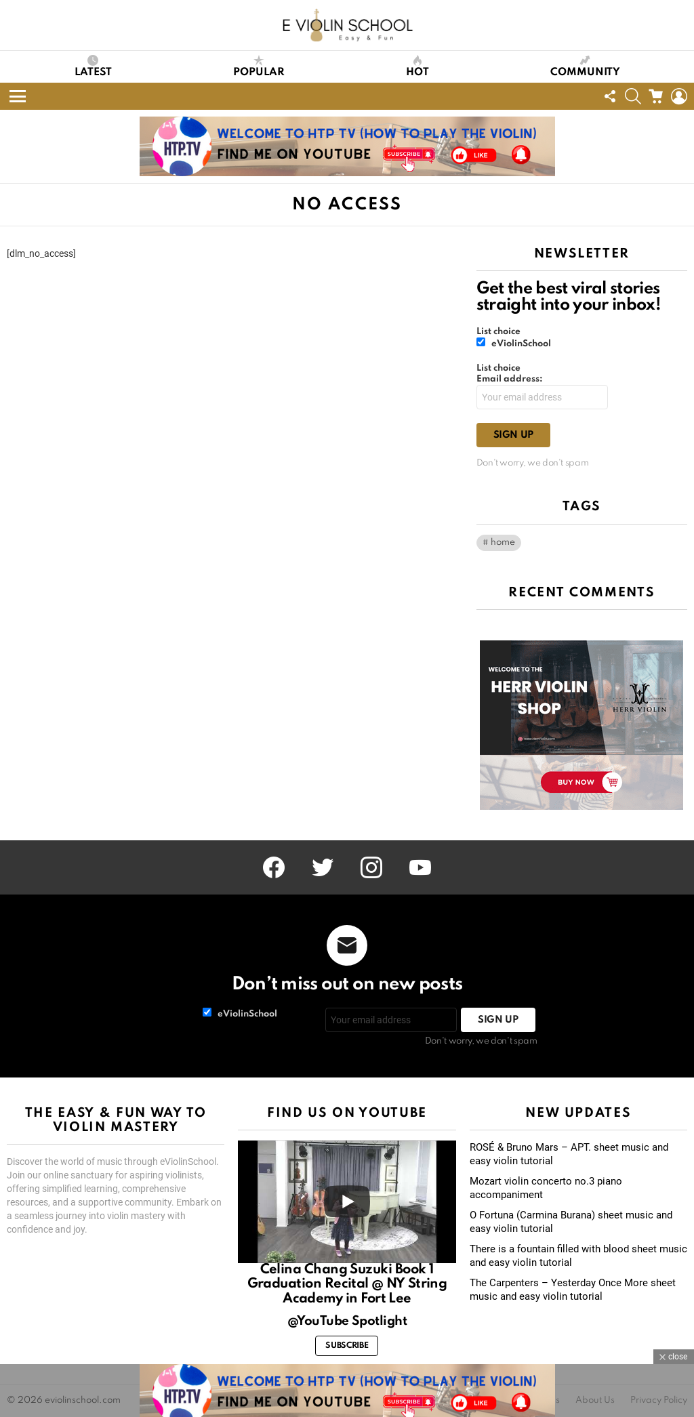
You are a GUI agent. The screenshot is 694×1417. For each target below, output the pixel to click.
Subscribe (346, 1346)
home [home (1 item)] (503, 542)
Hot (417, 66)
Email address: (509, 379)
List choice (498, 331)
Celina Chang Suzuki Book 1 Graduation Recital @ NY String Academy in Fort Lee (347, 1285)
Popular (259, 66)
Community (585, 66)
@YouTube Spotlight (347, 1321)
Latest (93, 66)
